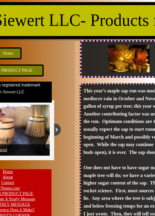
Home (8, 172)
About (8, 177)
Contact (7, 182)
